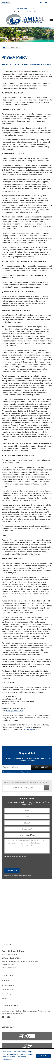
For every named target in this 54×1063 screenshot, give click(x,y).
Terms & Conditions (8, 985)
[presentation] (20, 863)
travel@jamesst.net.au (14, 711)
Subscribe (22, 8)
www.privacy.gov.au (30, 729)
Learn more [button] (7, 1060)
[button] (33, 8)
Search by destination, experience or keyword (27, 782)
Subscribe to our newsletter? (16, 856)
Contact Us (5, 981)
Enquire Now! (27, 799)
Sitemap (4, 998)
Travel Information (7, 989)
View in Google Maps (9, 967)
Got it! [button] (43, 1056)
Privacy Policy (25, 772)
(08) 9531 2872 (32, 11)
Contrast (5, 2)
